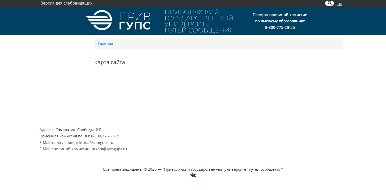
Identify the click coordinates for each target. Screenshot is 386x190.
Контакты (274, 87)
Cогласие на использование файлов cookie (193, 162)
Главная (105, 43)
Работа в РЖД (52, 119)
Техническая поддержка (287, 113)
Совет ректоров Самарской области (180, 113)
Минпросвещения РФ (60, 113)
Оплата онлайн (279, 100)
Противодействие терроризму (68, 93)
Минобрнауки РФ (56, 106)
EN (339, 4)
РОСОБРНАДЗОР (163, 93)
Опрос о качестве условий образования (302, 93)
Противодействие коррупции (67, 100)
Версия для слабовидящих (66, 3)
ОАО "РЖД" (158, 100)
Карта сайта (276, 106)
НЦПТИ (46, 87)
